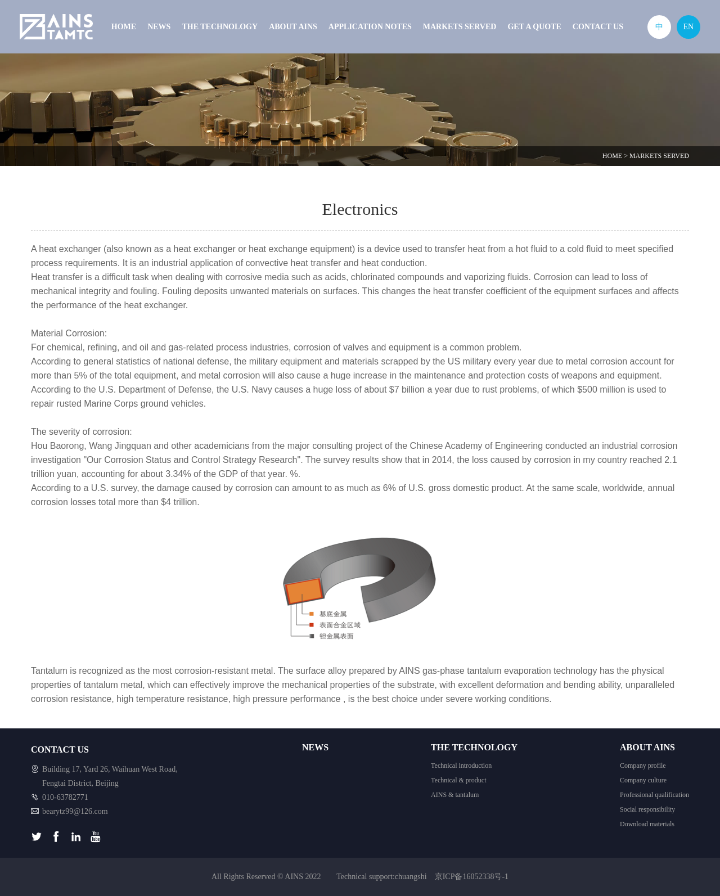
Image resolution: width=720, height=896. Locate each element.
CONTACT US (598, 26)
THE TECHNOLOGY (220, 26)
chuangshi (411, 876)
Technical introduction (461, 765)
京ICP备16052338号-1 (471, 876)
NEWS (158, 26)
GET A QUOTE (534, 26)
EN (688, 26)
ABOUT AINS (293, 26)
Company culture (643, 780)
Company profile (643, 765)
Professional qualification (654, 795)
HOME (123, 26)
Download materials (647, 824)
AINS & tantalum (455, 795)
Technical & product (458, 780)
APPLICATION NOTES (370, 26)
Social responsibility (647, 809)
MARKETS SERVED (460, 26)
